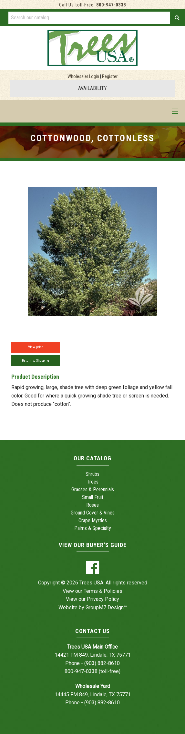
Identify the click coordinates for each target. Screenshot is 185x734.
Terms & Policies (103, 591)
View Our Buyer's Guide (93, 545)
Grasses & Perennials (92, 489)
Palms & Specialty (92, 528)
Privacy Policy (103, 599)
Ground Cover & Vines (93, 513)
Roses (92, 505)
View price (35, 347)
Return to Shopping (35, 360)
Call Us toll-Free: (92, 5)
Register (110, 76)
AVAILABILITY (92, 88)
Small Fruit (92, 497)
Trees (92, 482)
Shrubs (92, 474)
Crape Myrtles (92, 520)
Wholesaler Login (83, 76)
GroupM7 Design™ (106, 607)
